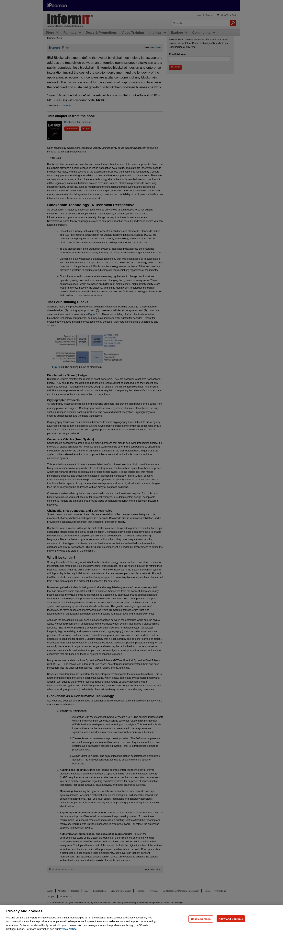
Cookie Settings (201, 918)
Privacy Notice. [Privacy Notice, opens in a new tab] (68, 928)
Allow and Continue (231, 918)
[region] (141, 919)
